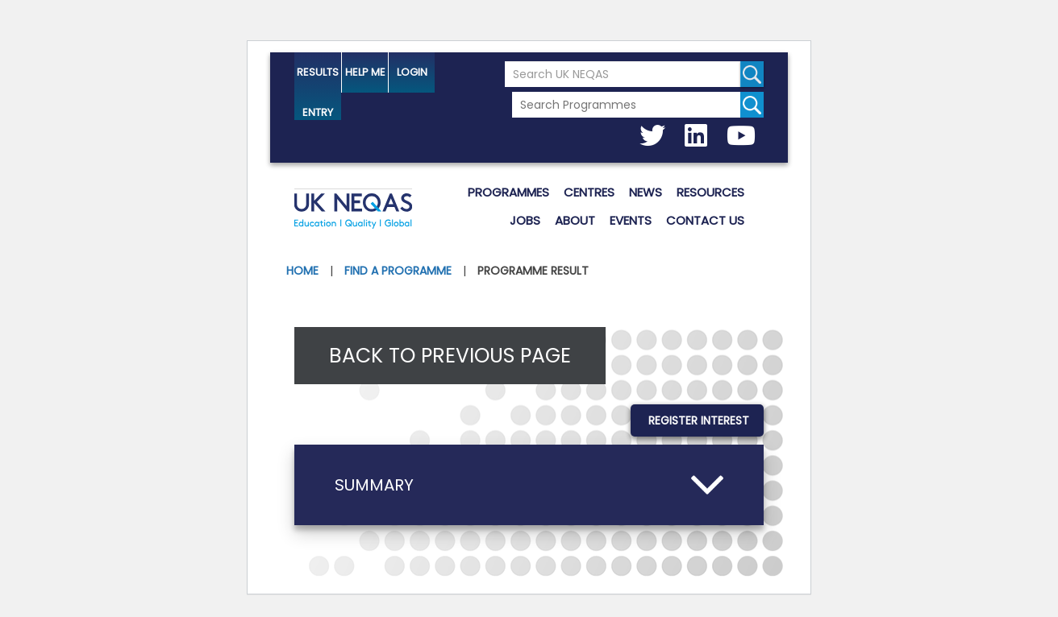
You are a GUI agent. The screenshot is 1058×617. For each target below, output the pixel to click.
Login (412, 72)
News (645, 192)
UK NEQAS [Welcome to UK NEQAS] (353, 211)
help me (365, 72)
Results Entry (318, 78)
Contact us (705, 220)
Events (631, 220)
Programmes (508, 192)
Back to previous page (450, 356)
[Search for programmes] (752, 105)
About (575, 220)
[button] (529, 485)
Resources (710, 192)
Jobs (525, 220)
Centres (589, 192)
